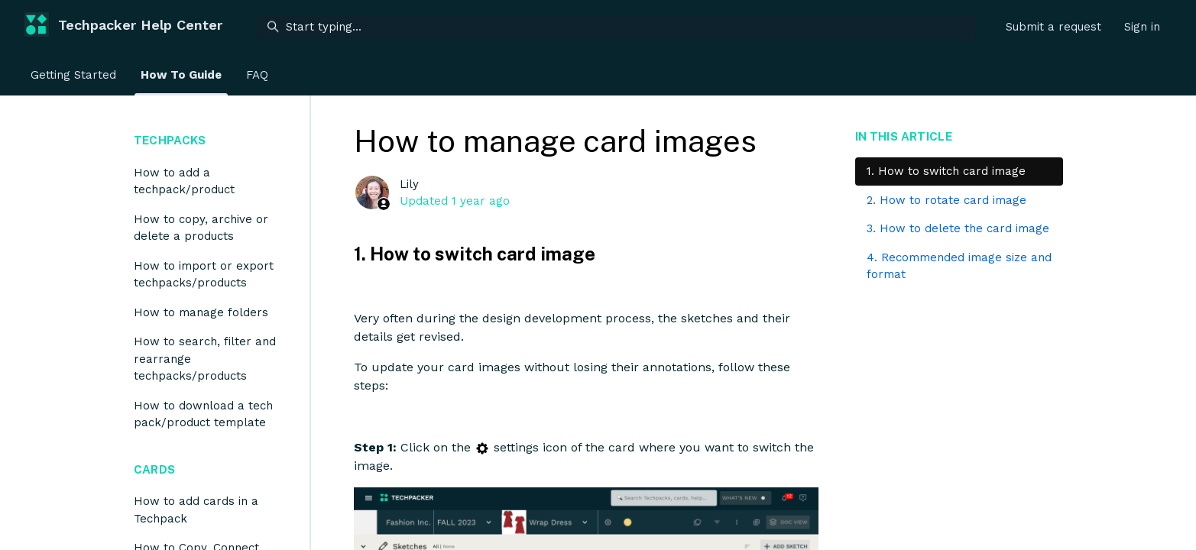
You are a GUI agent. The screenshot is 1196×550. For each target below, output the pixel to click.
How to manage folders (201, 312)
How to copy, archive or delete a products (201, 228)
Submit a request (1053, 27)
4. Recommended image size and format (959, 266)
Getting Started (73, 75)
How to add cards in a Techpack (196, 510)
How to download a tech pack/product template (203, 414)
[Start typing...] (616, 26)
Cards (155, 469)
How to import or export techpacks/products (204, 274)
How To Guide (181, 75)
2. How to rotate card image (946, 200)
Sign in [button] (1142, 27)
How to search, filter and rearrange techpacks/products (205, 359)
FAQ (257, 75)
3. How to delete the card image (958, 228)
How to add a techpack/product (184, 181)
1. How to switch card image (946, 171)
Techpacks (170, 140)
